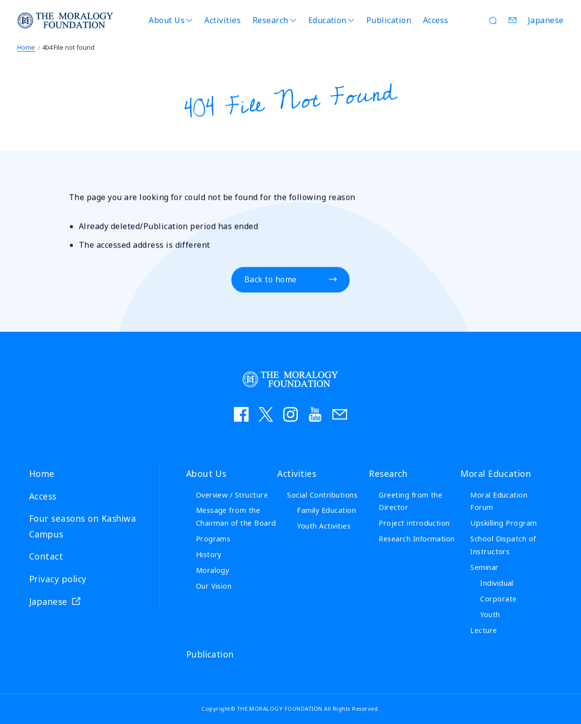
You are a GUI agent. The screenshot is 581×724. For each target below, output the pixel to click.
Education (327, 20)
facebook (241, 414)
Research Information (417, 538)
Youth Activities (324, 526)
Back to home (270, 280)
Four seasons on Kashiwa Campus (82, 526)
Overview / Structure (232, 495)
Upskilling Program (503, 523)
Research (271, 20)
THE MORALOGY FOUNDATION (65, 20)
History (209, 554)
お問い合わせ (339, 414)
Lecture (483, 630)
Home (26, 47)
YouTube (315, 414)
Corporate (498, 598)
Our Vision (214, 586)
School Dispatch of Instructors (503, 545)
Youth (490, 614)
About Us (167, 20)
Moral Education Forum (498, 501)
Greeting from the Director (410, 501)
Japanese (546, 20)
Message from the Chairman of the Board (236, 516)
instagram (290, 414)
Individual (497, 583)
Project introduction (414, 523)
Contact (513, 20)
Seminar (484, 567)
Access (436, 20)
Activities (222, 20)
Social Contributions (322, 495)
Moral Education (495, 473)
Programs (213, 538)
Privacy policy (58, 579)
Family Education (326, 510)
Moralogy (212, 570)
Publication (388, 20)
